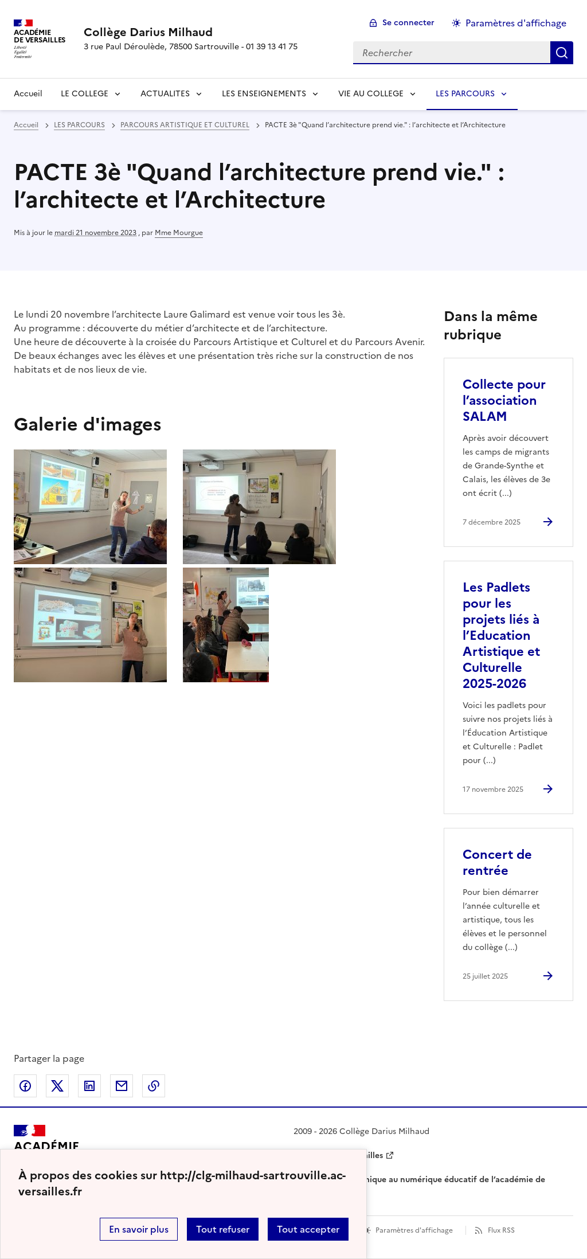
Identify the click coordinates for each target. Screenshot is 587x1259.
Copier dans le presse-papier (153, 1085)
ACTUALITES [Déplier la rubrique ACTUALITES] (165, 94)
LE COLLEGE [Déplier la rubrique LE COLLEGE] (84, 94)
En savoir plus (139, 1229)
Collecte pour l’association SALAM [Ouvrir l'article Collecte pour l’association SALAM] (504, 400)
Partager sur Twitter (57, 1085)
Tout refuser (222, 1229)
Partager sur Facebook (25, 1085)
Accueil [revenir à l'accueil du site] (28, 94)
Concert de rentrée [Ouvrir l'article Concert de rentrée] (497, 862)
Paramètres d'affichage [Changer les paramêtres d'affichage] (515, 23)
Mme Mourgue (179, 233)
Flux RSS (501, 1230)
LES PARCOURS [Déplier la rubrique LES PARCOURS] (465, 94)
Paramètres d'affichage (414, 1230)
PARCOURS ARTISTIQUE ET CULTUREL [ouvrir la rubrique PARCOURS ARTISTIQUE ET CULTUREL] (184, 125)
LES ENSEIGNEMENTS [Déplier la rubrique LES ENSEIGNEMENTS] (264, 94)
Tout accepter (308, 1229)
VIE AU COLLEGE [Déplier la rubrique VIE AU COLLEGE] (371, 94)
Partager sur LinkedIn (89, 1085)
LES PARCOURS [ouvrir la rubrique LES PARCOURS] (79, 125)
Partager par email (121, 1085)
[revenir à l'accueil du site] (191, 32)
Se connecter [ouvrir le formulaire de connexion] (408, 23)
